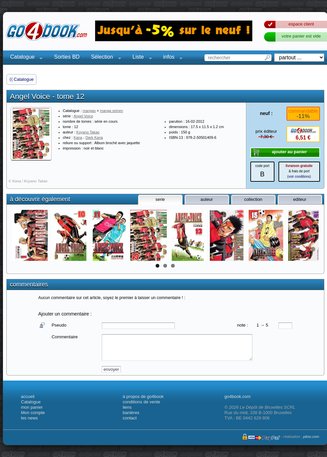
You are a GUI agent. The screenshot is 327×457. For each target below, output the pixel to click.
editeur (300, 199)
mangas (89, 111)
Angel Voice (83, 116)
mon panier (32, 407)
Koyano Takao (88, 132)
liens (127, 407)
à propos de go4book (143, 396)
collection (253, 199)
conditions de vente (141, 401)
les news (29, 417)
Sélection (104, 58)
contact (130, 417)
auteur (206, 199)
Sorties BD (66, 57)
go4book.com (238, 396)
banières (131, 412)
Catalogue (24, 58)
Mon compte (33, 412)
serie (160, 199)
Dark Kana (94, 137)
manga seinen (111, 111)
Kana (78, 137)
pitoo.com (311, 437)
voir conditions (299, 176)
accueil (27, 396)
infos (171, 58)
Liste (140, 58)
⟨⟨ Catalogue (21, 79)
